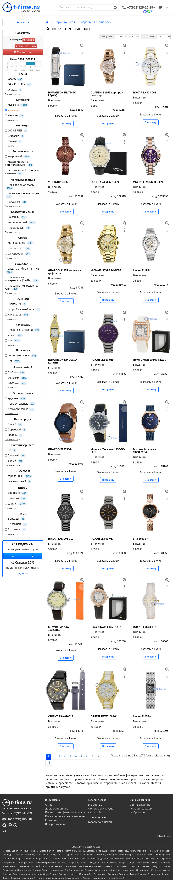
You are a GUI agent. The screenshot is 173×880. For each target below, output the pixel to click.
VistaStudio (164, 836)
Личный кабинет (140, 804)
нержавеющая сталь (19, 187)
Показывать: (149, 37)
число (14, 335)
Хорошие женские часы (96, 22)
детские (14, 115)
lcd (10, 450)
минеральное (19, 242)
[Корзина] (159, 7)
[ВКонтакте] (4, 830)
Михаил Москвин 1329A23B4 (144, 451)
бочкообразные (19, 409)
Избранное (137, 812)
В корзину (66, 123)
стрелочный (18, 476)
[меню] (167, 7)
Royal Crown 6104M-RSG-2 (149, 360)
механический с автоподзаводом (19, 163)
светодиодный (18, 481)
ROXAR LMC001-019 (60, 538)
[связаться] (138, 7)
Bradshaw (14, 136)
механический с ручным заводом (22, 172)
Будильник (15, 304)
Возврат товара (55, 824)
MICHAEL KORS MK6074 (148, 182)
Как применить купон (101, 808)
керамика (16, 202)
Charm (14, 79)
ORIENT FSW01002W (103, 716)
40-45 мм (16, 383)
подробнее (23, 573)
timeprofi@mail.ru (17, 819)
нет (13, 340)
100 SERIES (16, 130)
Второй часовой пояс (22, 309)
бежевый (15, 455)
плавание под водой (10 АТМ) (21, 287)
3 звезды (15, 518)
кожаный (16, 217)
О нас (48, 804)
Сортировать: (106, 37)
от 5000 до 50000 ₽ (25, 46)
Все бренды (95, 804)
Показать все (13, 94)
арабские (16, 492)
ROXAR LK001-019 (101, 360)
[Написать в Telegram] (16, 825)
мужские (16, 105)
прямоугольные (20, 403)
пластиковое (17, 248)
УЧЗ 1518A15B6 (58, 182)
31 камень (15, 529)
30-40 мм (16, 378)
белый (13, 424)
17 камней (16, 524)
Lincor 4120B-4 (142, 716)
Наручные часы (65, 22)
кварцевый (17, 156)
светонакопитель (21, 355)
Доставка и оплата (56, 808)
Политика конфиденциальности (65, 812)
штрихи (15, 503)
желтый (13, 435)
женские (28, 40)
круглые (16, 398)
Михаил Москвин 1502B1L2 (59, 628)
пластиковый (18, 227)
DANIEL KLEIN (18, 84)
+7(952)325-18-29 (17, 813)
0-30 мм (15, 372)
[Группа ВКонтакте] (13, 556)
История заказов (141, 808)
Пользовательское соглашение (65, 816)
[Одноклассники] (32, 556)
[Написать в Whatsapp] (10, 825)
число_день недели (22, 329)
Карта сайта (95, 812)
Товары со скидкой (100, 822)
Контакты (51, 820)
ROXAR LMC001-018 (145, 627)
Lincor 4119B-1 (142, 270)
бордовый (15, 429)
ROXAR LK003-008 (144, 92)
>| (49, 762)
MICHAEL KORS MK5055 (105, 270)
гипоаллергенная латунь (22, 195)
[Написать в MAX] (5, 825)
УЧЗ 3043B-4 (141, 538)
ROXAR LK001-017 (101, 538)
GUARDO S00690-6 (60, 449)
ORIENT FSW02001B (60, 716)
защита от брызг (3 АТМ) (22, 270)
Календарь (17, 314)
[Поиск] (85, 8)
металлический (20, 222)
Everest (13, 141)
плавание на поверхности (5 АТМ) (22, 279)
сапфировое (18, 253)
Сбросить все (23, 52)
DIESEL (13, 90)
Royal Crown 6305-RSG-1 (106, 627)
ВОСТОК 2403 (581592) (104, 182)
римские (15, 498)
